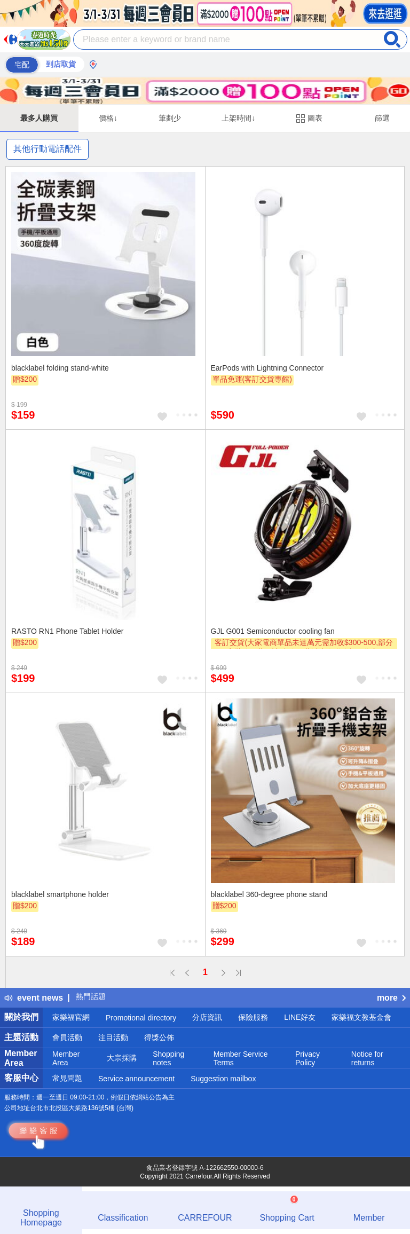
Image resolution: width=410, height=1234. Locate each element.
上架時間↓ (238, 118)
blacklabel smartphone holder (60, 894)
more (391, 997)
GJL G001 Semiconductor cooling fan (273, 631)
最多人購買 (39, 118)
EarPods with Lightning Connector (267, 368)
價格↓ (108, 118)
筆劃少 (170, 118)
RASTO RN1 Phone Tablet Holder (67, 631)
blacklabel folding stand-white (60, 368)
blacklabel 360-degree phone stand (269, 894)
